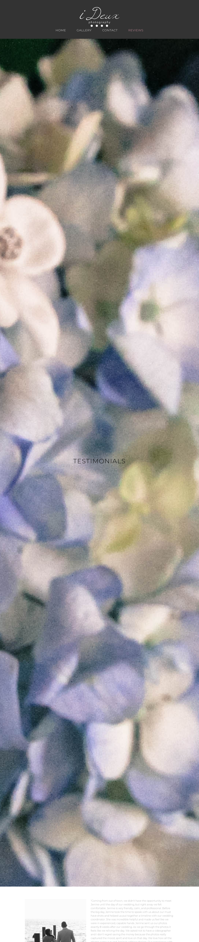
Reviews (135, 30)
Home (61, 30)
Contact (110, 30)
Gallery (84, 30)
